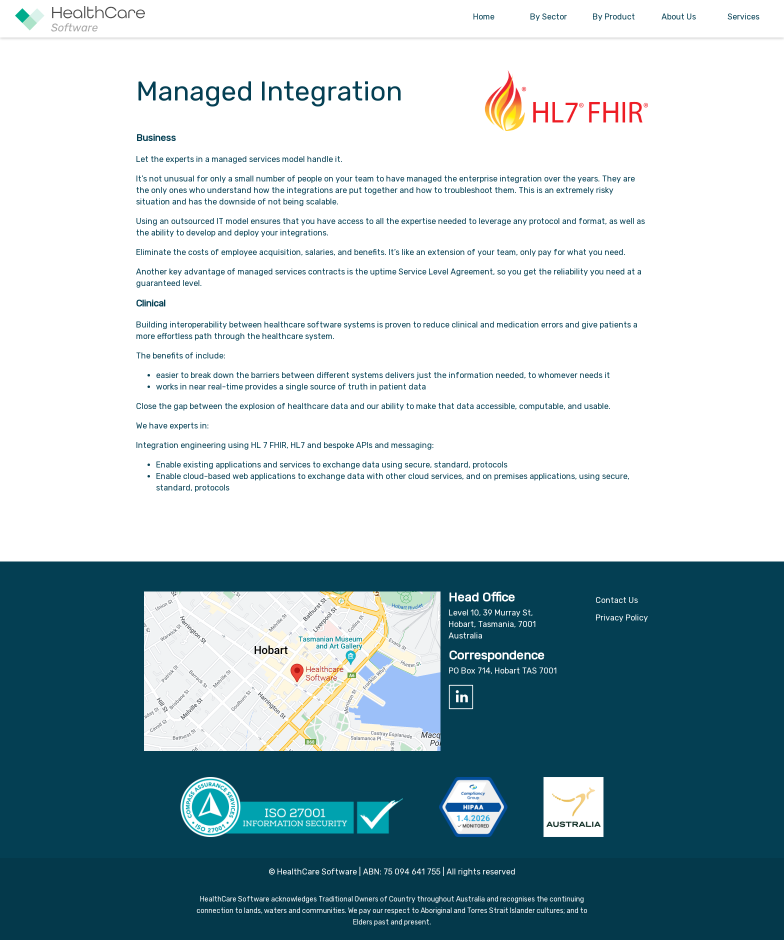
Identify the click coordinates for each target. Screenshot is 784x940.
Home (483, 17)
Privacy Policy (622, 617)
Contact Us (617, 600)
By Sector (548, 17)
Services (744, 17)
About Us (679, 17)
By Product (613, 17)
